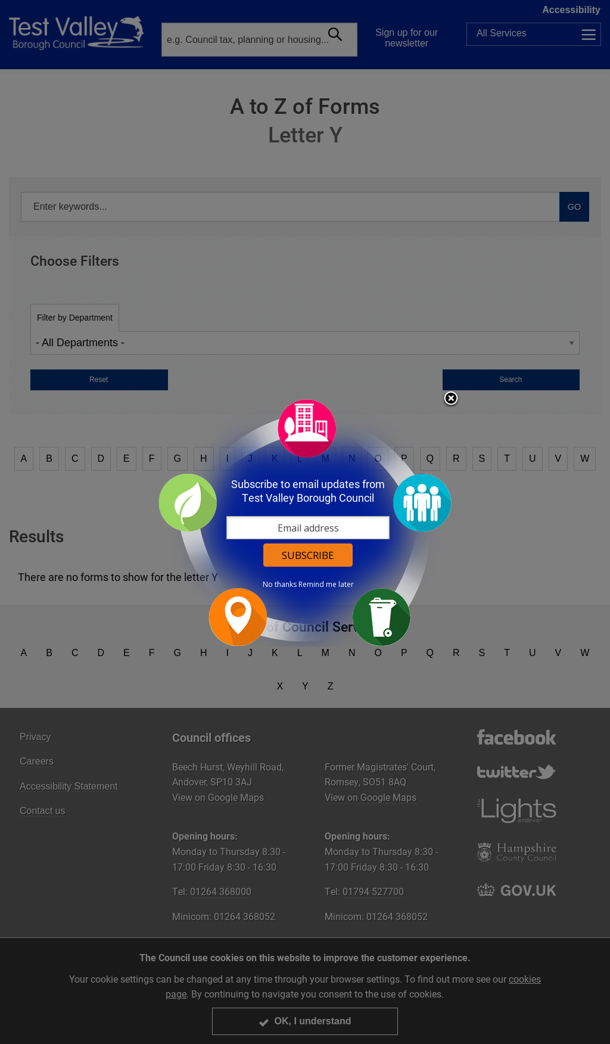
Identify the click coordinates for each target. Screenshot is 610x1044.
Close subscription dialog (451, 399)
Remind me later (326, 584)
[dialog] (305, 522)
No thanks (280, 584)
